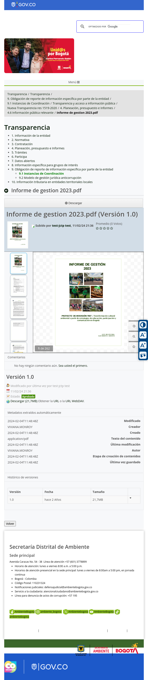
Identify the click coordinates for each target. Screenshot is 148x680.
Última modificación (125, 444)
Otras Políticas (117, 630)
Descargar (73, 203)
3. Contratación (22, 144)
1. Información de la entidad (31, 136)
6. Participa (19, 157)
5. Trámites (19, 152)
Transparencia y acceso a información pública (84, 103)
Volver (10, 523)
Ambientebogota (75, 611)
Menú (74, 82)
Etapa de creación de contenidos (117, 456)
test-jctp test (61, 226)
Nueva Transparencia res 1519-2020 (32, 108)
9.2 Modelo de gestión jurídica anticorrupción (50, 178)
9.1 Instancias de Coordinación (28, 103)
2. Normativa (20, 140)
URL (56, 401)
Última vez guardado (125, 462)
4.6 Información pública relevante (30, 113)
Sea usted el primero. (73, 366)
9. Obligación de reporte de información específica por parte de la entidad (58, 99)
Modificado (132, 421)
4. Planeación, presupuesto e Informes (86, 108)
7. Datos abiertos (23, 161)
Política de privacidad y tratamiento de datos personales (73, 630)
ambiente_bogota (48, 611)
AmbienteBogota (22, 611)
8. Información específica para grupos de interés (45, 165)
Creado (135, 433)
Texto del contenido (125, 438)
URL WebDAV (74, 401)
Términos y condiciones (23, 630)
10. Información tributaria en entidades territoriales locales (52, 182)
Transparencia (17, 94)
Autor (136, 450)
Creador (134, 427)
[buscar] (109, 26)
